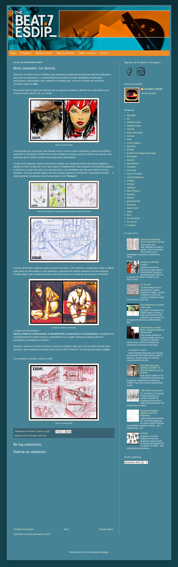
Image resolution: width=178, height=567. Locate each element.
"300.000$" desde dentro (152, 390)
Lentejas (130, 184)
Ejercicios (42, 436)
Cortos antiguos (134, 143)
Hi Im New (131, 170)
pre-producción (133, 201)
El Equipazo (26, 53)
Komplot (130, 180)
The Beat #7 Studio (153, 89)
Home (13, 53)
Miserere (131, 194)
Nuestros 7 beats (44, 53)
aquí (55, 157)
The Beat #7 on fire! (137, 350)
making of (131, 187)
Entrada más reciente (23, 529)
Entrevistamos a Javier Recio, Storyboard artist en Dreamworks (152, 330)
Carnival (130, 136)
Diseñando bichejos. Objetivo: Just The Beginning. (150, 413)
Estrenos (131, 160)
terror (129, 215)
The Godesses (133, 218)
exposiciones (132, 163)
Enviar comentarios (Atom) (38, 534)
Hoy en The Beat (134, 174)
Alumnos (131, 129)
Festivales (131, 167)
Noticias (130, 198)
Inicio (66, 529)
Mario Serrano (133, 191)
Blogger (105, 552)
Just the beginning (135, 177)
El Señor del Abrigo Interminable (141, 153)
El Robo (130, 149)
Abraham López (134, 126)
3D (128, 119)
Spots (129, 211)
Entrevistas (132, 156)
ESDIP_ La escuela (87, 53)
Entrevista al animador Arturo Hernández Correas (152, 240)
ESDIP (104, 274)
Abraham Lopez (134, 122)
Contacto (104, 53)
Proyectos (131, 205)
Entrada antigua (106, 529)
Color (129, 139)
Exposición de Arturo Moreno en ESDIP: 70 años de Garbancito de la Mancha (152, 369)
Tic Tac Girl (132, 222)
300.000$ (131, 115)
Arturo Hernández (30, 436)
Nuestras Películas (65, 53)
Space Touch (132, 208)
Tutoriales (131, 225)
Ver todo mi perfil (148, 93)
